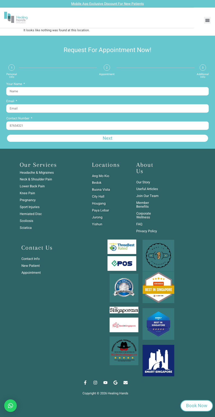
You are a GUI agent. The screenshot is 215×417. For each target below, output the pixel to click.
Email (10, 101)
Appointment (106, 74)
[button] (207, 20)
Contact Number (18, 119)
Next (107, 138)
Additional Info (203, 75)
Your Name (14, 84)
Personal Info (11, 75)
